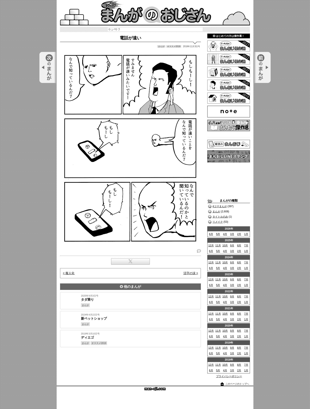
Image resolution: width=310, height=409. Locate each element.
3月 (232, 234)
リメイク (217, 221)
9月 (232, 245)
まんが (216, 211)
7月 (246, 245)
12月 (211, 245)
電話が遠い (130, 38)
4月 (225, 234)
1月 (246, 234)
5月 (218, 234)
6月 (211, 234)
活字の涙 (189, 273)
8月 (239, 245)
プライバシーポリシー (229, 376)
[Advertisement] (130, 362)
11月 (218, 245)
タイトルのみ (220, 216)
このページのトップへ (237, 384)
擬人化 (69, 273)
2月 (239, 234)
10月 (225, 245)
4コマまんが (219, 206)
